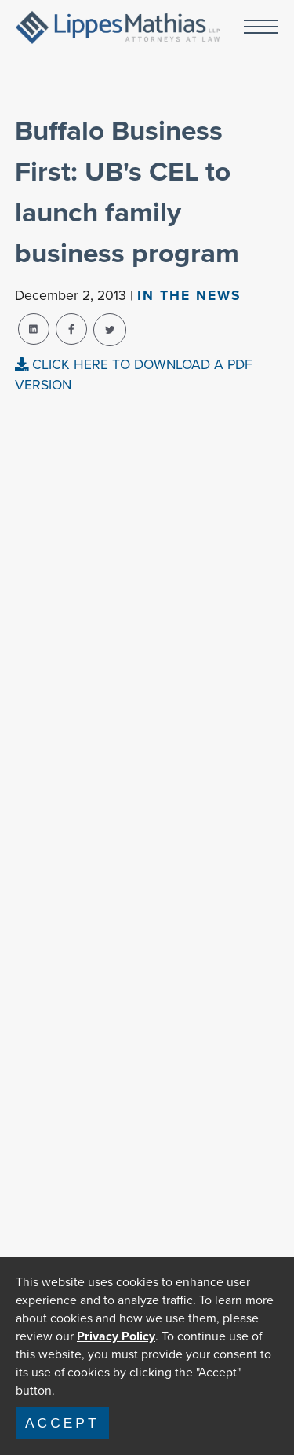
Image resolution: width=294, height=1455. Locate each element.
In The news (189, 295)
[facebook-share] (71, 329)
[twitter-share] (109, 329)
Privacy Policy (116, 1336)
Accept (62, 1423)
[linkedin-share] (33, 329)
